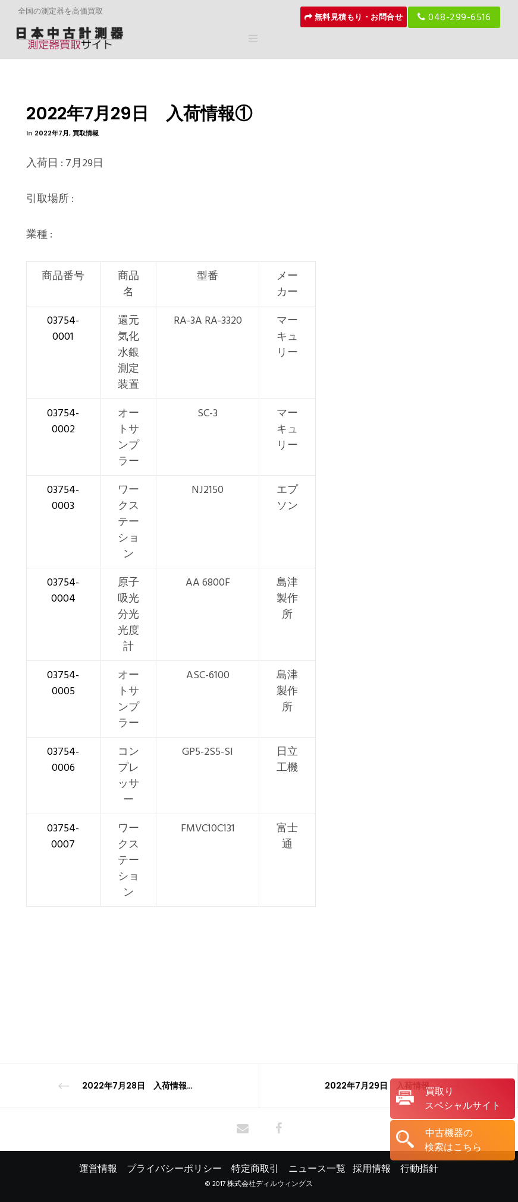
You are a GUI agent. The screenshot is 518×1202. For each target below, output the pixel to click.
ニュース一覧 (317, 1168)
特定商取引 (255, 1168)
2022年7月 (51, 133)
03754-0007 (63, 836)
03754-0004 (63, 590)
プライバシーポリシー (174, 1168)
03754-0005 (63, 683)
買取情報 (86, 133)
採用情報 (372, 1168)
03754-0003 (63, 497)
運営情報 (98, 1168)
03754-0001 (63, 328)
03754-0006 (63, 759)
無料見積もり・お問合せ (353, 17)
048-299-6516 (454, 17)
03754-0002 (63, 421)
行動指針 (419, 1168)
